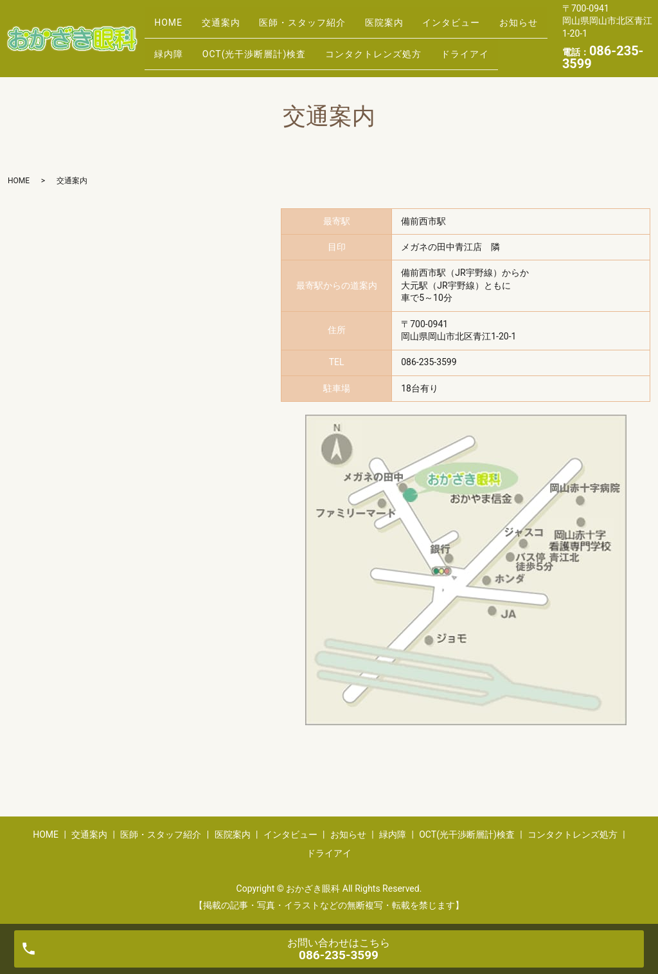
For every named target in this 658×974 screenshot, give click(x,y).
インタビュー (487, 17)
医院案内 (412, 17)
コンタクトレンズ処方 (459, 38)
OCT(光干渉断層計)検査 (332, 38)
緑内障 (238, 38)
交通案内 (232, 17)
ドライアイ (182, 58)
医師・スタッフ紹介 (322, 17)
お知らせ (177, 38)
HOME (172, 17)
